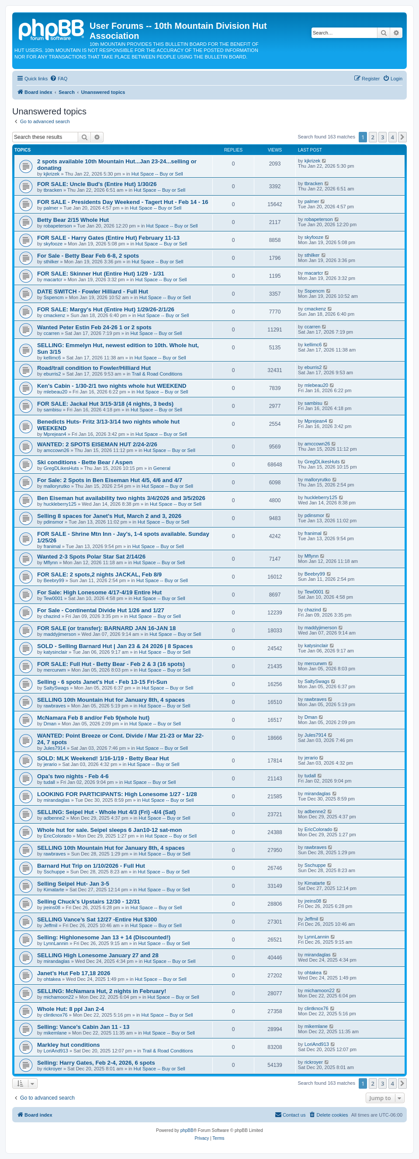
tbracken (53, 190)
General (161, 468)
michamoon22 (59, 997)
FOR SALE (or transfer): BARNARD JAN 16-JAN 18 (106, 628)
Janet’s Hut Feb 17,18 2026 (73, 973)
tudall (49, 782)
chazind (52, 616)
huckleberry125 (60, 504)
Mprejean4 (55, 434)
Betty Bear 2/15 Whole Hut (73, 220)
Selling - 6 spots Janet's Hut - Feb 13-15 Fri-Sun (102, 682)
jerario (50, 764)
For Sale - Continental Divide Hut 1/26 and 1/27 (100, 610)
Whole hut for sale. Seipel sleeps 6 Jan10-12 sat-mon (109, 830)
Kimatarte (54, 889)
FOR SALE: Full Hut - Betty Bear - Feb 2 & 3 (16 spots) (111, 664)
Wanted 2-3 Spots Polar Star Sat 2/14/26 (91, 556)
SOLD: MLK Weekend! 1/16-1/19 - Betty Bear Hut (103, 758)
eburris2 (52, 373)
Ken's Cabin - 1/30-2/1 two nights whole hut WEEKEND (112, 386)
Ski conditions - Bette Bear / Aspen (85, 462)
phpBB (187, 1130)
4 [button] (392, 137)
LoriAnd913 (56, 1050)
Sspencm (54, 297)
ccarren (52, 333)
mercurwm (55, 670)
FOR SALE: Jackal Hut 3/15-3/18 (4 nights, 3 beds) (105, 403)
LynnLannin (56, 943)
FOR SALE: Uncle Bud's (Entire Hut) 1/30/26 (97, 184)
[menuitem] (58, 78)
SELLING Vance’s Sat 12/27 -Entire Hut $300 (97, 919)
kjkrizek (52, 173)
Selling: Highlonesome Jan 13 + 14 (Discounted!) (103, 937)
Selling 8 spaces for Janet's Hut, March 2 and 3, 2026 (109, 516)
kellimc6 (52, 357)
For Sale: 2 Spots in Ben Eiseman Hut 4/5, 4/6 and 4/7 (109, 480)
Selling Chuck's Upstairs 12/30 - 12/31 (88, 901)
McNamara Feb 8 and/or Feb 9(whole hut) (93, 717)
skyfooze (53, 243)
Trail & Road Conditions (157, 373)
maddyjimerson (60, 634)
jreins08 (52, 907)
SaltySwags (56, 687)
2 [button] (372, 137)
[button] (402, 137)
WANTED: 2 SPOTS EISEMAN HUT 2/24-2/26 (97, 444)
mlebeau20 (55, 391)
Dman (50, 723)
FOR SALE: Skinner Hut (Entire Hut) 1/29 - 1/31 (100, 273)
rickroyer (53, 1068)
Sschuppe (54, 871)
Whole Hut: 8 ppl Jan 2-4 (70, 1009)
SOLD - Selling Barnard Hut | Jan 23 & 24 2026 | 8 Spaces (115, 646)
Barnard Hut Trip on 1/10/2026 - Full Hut (91, 865)
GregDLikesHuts (61, 468)
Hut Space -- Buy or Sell (157, 173)
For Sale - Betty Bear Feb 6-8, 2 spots (88, 255)
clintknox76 (56, 1015)
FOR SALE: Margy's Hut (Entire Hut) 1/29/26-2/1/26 (105, 309)
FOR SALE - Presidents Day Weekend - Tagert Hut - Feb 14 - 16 (122, 202)
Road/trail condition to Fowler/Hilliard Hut (94, 368)
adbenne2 (54, 818)
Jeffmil (51, 925)
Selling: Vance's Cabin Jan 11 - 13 (83, 1027)
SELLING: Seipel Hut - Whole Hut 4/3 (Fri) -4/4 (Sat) (106, 812)
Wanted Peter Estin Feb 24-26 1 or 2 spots (94, 327)
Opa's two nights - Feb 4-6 (73, 776)
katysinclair (55, 652)
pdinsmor (53, 521)
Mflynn (51, 562)
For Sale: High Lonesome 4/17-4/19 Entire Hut (99, 592)
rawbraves (55, 705)
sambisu (53, 409)
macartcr (53, 279)
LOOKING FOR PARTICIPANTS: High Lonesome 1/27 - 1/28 (117, 794)
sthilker (51, 261)
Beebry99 (54, 580)
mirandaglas (57, 800)
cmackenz (55, 315)
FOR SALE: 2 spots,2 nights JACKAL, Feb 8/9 (99, 574)
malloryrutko (57, 486)
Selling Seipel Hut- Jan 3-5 (73, 883)
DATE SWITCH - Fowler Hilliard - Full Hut (92, 291)
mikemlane (55, 1032)
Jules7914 (55, 748)
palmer (51, 207)
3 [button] (382, 137)
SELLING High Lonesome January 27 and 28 (98, 955)
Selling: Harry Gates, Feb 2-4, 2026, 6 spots (96, 1062)
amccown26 (56, 450)
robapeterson (58, 225)
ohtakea (52, 979)
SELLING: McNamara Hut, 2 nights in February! (101, 991)
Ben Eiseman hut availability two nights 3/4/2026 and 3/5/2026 (121, 498)
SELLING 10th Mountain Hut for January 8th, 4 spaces (111, 700)
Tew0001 (53, 598)
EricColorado (58, 835)
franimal (52, 546)
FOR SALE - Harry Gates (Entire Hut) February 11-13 (108, 238)
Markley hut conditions (68, 1045)
